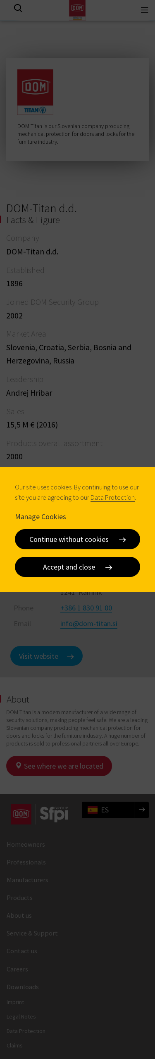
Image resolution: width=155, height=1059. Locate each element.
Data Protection (113, 497)
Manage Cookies (40, 516)
